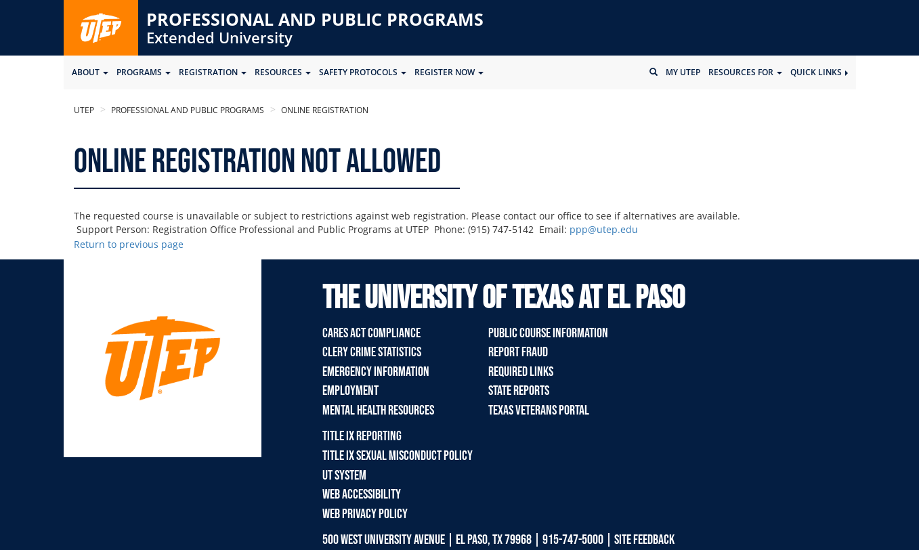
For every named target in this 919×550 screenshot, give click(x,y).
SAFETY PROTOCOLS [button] (362, 72)
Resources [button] (283, 72)
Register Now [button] (449, 72)
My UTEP (683, 72)
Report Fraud (518, 352)
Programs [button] (143, 72)
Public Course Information (548, 333)
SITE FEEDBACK (644, 540)
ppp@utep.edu (604, 229)
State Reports (518, 391)
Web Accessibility (361, 494)
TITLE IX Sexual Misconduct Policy (397, 456)
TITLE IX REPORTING (362, 436)
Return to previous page (129, 244)
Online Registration (323, 110)
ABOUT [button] (90, 72)
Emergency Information (375, 372)
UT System (344, 475)
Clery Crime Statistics (371, 352)
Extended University (219, 37)
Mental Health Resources (378, 410)
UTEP (84, 110)
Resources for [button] (745, 72)
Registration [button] (213, 72)
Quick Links (819, 72)
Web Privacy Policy (365, 514)
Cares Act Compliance (371, 333)
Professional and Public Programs (315, 18)
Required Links (520, 372)
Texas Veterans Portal (538, 410)
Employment (350, 391)
